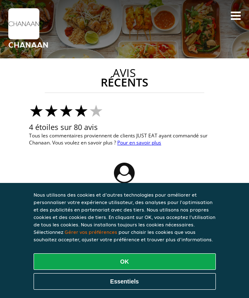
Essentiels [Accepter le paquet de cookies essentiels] (124, 281)
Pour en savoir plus (139, 142)
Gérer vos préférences (91, 232)
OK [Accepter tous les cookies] (124, 261)
